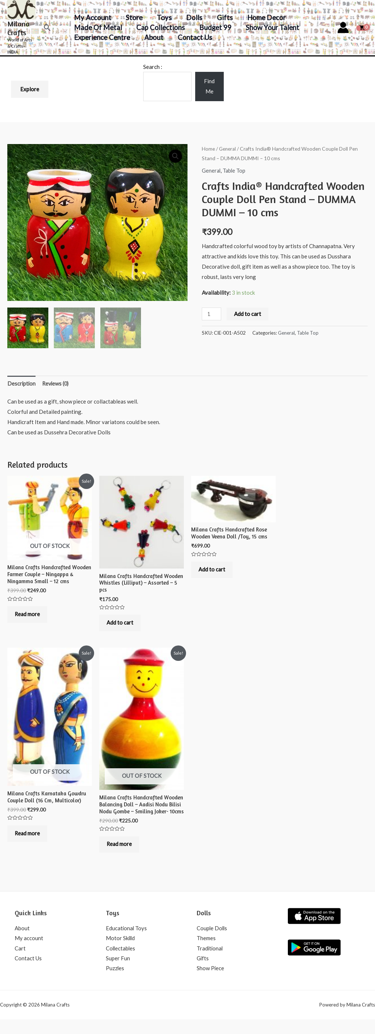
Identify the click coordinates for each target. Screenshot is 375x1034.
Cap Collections (159, 27)
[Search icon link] (47, 27)
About (152, 37)
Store (133, 17)
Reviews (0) (57, 382)
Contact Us (193, 37)
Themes (206, 952)
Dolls (192, 17)
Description (21, 382)
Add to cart (248, 313)
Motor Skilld (121, 952)
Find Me (209, 86)
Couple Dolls (212, 941)
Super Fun (118, 972)
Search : (152, 66)
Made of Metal (98, 27)
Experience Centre (102, 37)
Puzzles (115, 982)
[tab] (21, 383)
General (227, 149)
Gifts (222, 17)
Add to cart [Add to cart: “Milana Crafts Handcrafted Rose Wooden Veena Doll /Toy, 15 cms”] (213, 571)
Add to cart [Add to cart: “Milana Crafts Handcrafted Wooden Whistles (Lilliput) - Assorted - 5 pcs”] (121, 624)
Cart (20, 962)
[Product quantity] (212, 313)
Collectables (121, 962)
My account (92, 17)
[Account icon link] (343, 27)
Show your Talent (270, 27)
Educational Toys (127, 941)
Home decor (263, 17)
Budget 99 (214, 27)
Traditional (210, 962)
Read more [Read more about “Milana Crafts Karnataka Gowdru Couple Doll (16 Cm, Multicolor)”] (29, 838)
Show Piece (210, 982)
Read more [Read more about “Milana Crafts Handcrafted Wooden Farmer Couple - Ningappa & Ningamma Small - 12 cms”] (29, 616)
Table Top (235, 170)
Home (208, 149)
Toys (162, 17)
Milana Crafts (18, 28)
